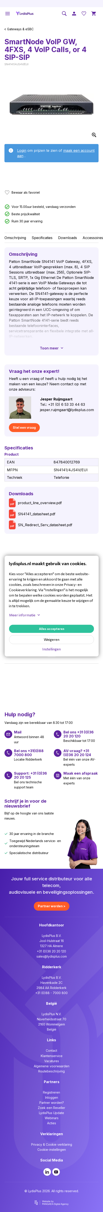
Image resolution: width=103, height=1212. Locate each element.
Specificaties (42, 237)
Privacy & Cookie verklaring (51, 1144)
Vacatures (51, 1061)
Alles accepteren (51, 629)
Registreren (51, 1092)
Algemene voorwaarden (51, 1066)
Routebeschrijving (51, 1071)
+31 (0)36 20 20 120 (51, 951)
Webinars (52, 1118)
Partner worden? (51, 1102)
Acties (51, 1123)
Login (21, 150)
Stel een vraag (24, 427)
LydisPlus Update (51, 1113)
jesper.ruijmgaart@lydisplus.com (67, 410)
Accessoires (93, 237)
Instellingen (51, 649)
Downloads (67, 237)
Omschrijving (15, 237)
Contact (51, 1050)
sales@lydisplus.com (51, 956)
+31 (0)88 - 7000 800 (51, 993)
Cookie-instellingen (51, 1149)
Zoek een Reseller (51, 1108)
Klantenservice (52, 1056)
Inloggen (51, 1097)
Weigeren (51, 639)
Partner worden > (51, 906)
